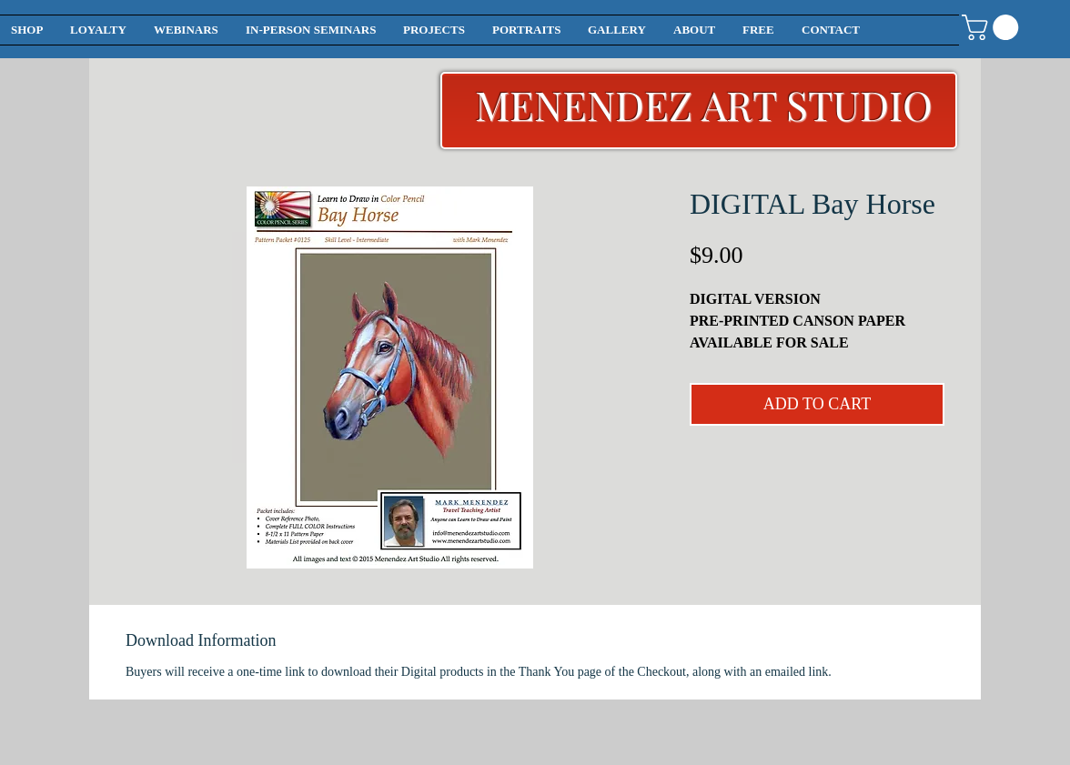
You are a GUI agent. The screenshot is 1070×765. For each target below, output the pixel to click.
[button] (993, 27)
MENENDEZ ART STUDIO (704, 104)
